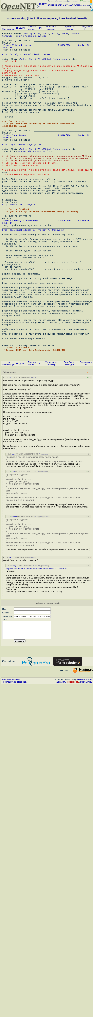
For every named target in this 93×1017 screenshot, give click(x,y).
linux (65, 34)
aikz (10, 638)
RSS (88, 453)
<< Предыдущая (8, 28)
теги (87, 5)
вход (65, 1)
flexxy (14, 646)
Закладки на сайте (11, 764)
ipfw (24, 34)
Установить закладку (50, 28)
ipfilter (35, 34)
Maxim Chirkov (84, 764)
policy (55, 34)
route (46, 34)
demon (14, 597)
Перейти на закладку (69, 28)
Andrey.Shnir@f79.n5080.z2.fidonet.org (43, 65)
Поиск (81, 5)
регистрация (73, 1)
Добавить (61, 766)
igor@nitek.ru (37, 172)
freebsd (75, 34)
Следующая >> (86, 28)
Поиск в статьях (32, 28)
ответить (33, 458)
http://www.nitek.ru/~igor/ (18, 247)
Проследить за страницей (14, 766)
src (40, 28)
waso (14, 535)
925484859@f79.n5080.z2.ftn (33, 181)
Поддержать (73, 766)
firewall (7, 37)
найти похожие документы (31, 37)
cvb (10, 458)
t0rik (13, 552)
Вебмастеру (86, 766)
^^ (35, 535)
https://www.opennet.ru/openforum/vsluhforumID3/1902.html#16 (36, 649)
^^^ (39, 535)
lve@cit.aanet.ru (44, 60)
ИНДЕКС (20, 28)
